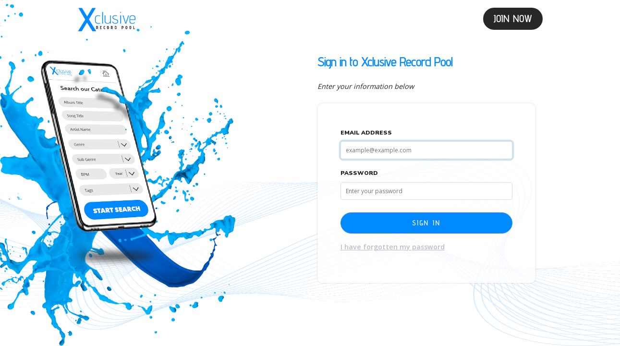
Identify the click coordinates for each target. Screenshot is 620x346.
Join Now (513, 19)
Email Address (366, 132)
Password (359, 173)
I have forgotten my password (392, 246)
